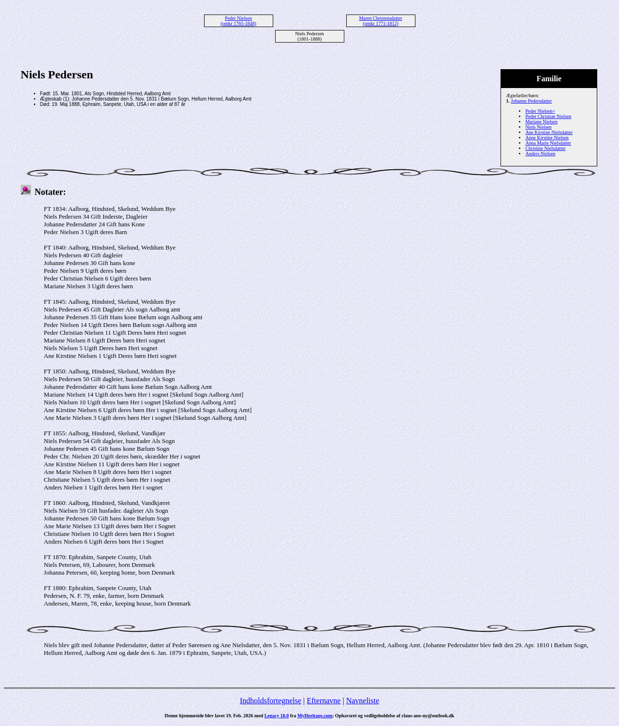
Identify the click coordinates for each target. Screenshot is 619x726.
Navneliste (362, 700)
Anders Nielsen (540, 153)
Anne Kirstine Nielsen (546, 137)
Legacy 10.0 (277, 715)
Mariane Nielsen (541, 121)
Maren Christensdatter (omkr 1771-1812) (380, 20)
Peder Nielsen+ (540, 111)
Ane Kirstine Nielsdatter (549, 132)
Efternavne (323, 700)
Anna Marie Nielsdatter (548, 143)
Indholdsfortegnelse (270, 700)
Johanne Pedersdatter (531, 101)
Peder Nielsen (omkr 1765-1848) (238, 20)
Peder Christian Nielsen (548, 116)
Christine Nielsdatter (545, 148)
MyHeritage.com (314, 715)
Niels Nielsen (538, 127)
